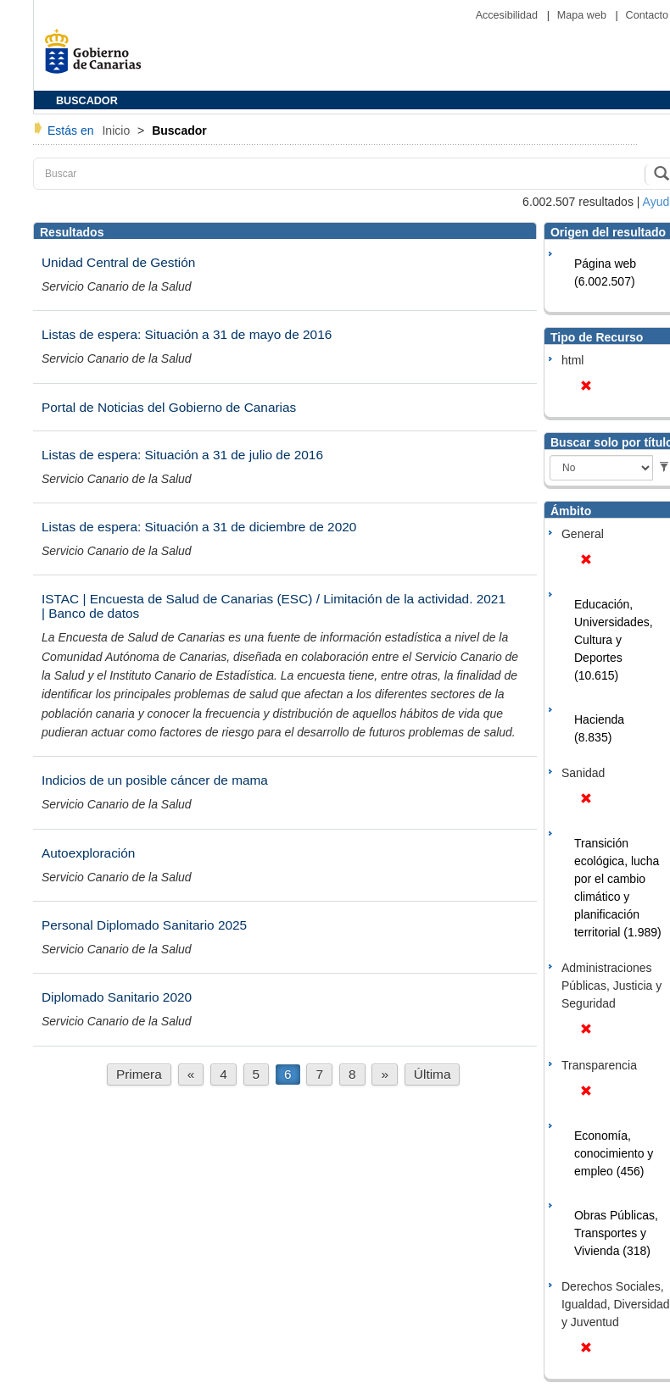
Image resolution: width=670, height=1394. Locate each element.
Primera (139, 1074)
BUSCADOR (87, 101)
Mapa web (583, 15)
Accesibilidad (508, 15)
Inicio (117, 130)
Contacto (647, 15)
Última (432, 1074)
